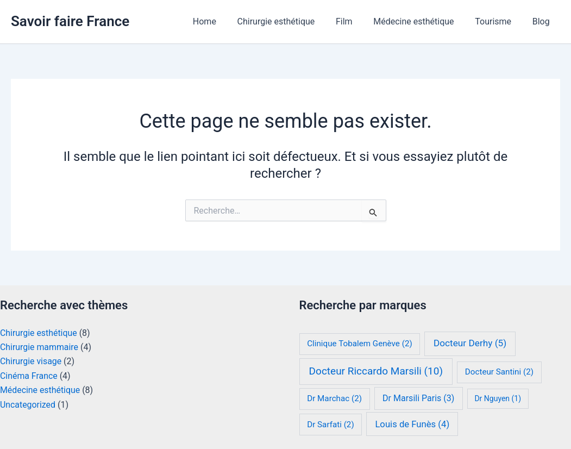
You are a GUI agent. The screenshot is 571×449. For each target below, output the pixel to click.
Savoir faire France (70, 21)
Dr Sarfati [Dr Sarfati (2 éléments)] (330, 424)
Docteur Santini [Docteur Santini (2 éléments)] (499, 372)
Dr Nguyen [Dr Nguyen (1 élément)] (497, 398)
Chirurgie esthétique (292, 21)
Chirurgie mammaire (39, 347)
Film (356, 21)
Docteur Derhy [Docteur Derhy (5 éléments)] (470, 343)
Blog (542, 21)
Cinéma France (29, 376)
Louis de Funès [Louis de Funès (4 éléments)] (412, 424)
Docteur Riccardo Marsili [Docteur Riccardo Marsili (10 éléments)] (376, 371)
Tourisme (498, 21)
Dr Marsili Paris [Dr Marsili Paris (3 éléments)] (418, 398)
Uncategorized (28, 405)
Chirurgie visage (31, 361)
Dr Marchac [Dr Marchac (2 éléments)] (334, 398)
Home (224, 21)
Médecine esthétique (422, 21)
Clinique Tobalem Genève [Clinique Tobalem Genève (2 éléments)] (359, 343)
